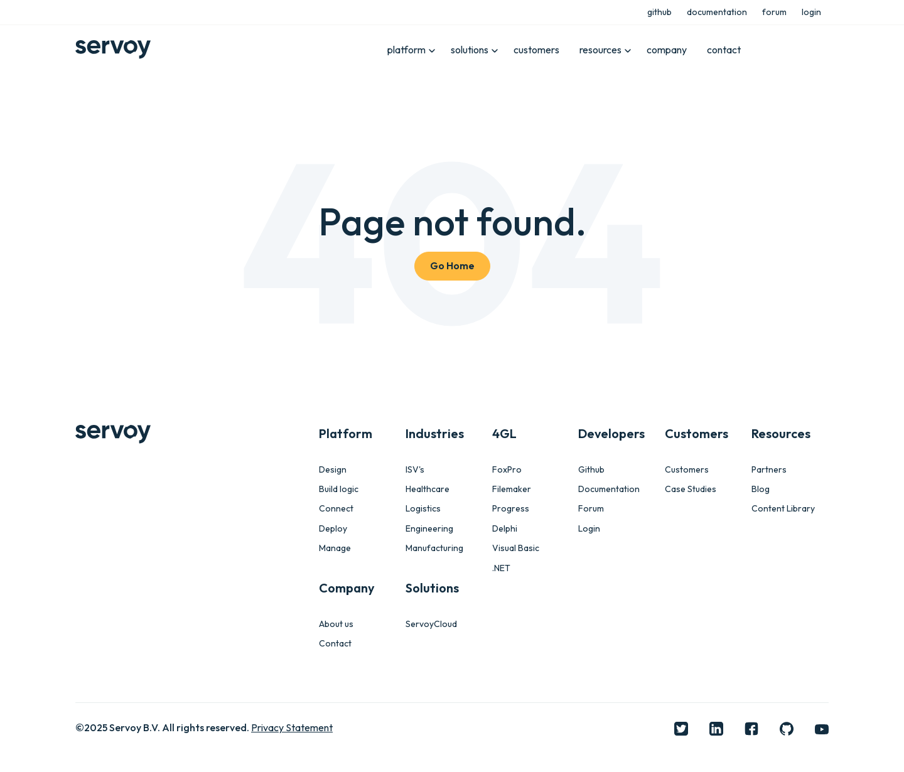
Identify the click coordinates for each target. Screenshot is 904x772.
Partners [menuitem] (769, 469)
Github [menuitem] (591, 469)
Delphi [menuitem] (504, 528)
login (811, 12)
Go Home (452, 265)
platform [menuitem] (406, 49)
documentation (717, 12)
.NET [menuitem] (501, 568)
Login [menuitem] (589, 528)
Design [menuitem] (333, 469)
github (659, 12)
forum (774, 12)
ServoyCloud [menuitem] (431, 624)
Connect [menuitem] (336, 508)
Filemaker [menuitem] (511, 489)
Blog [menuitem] (760, 489)
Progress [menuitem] (510, 508)
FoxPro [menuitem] (507, 469)
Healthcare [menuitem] (427, 489)
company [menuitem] (667, 49)
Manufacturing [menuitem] (434, 548)
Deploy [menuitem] (333, 528)
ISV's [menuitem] (415, 469)
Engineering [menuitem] (429, 528)
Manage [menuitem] (335, 548)
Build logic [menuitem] (338, 489)
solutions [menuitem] (469, 49)
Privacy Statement (292, 727)
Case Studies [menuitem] (690, 489)
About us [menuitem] (336, 624)
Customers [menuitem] (687, 469)
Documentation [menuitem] (609, 489)
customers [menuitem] (536, 49)
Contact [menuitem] (335, 643)
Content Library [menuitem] (783, 508)
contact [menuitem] (724, 49)
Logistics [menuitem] (423, 508)
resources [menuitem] (600, 49)
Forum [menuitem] (591, 508)
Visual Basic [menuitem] (515, 548)
